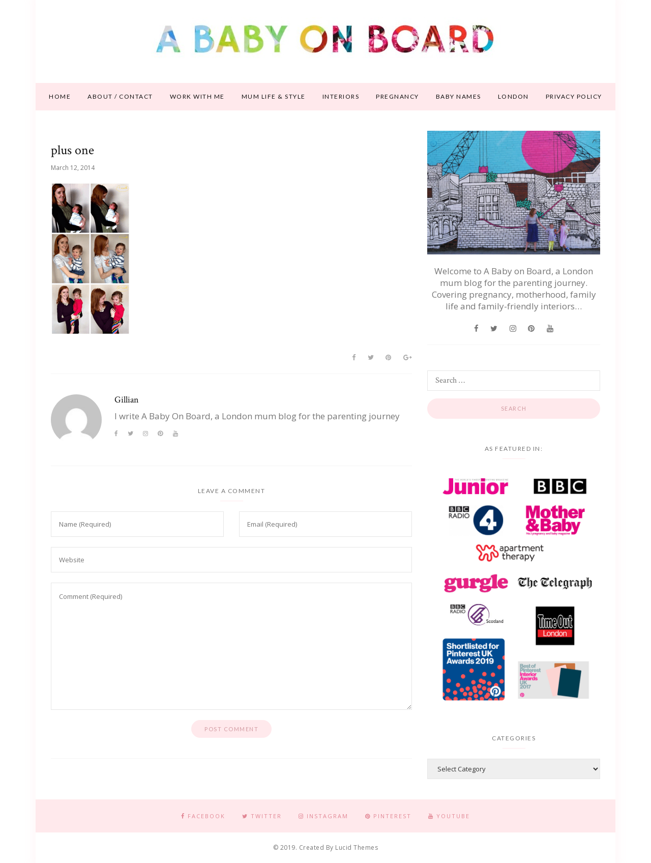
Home (60, 96)
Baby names (458, 96)
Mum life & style (274, 96)
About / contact (120, 96)
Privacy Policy (574, 96)
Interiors (341, 96)
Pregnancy (397, 96)
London (513, 96)
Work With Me (197, 96)
